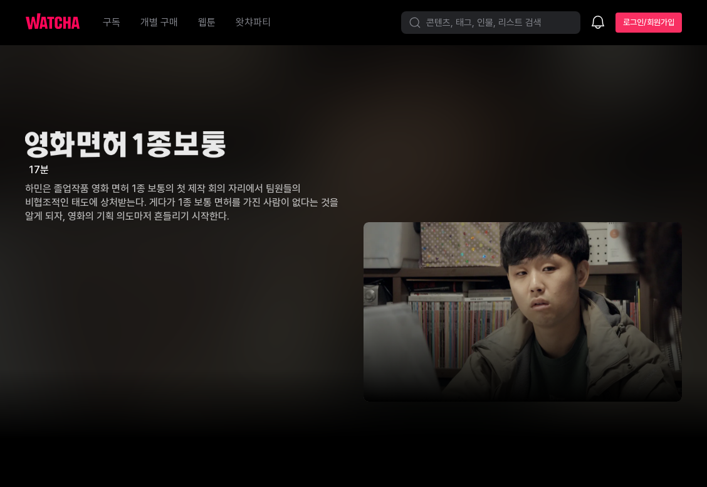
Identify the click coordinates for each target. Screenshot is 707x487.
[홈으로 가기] (59, 22)
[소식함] (597, 23)
